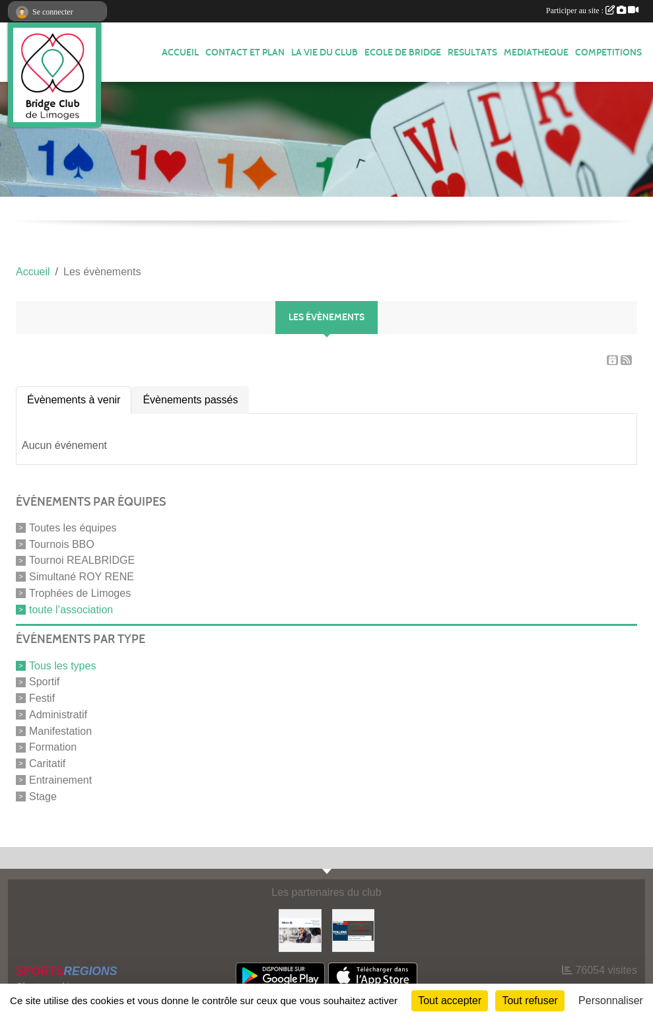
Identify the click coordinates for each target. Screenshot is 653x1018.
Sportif (44, 681)
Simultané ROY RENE (81, 576)
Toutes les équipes (73, 527)
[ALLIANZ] (300, 929)
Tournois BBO (61, 543)
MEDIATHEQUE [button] (536, 52)
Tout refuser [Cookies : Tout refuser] (529, 1000)
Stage (43, 795)
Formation (53, 747)
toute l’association (71, 609)
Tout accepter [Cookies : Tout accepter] (449, 1000)
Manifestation (60, 730)
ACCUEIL (180, 52)
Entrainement (60, 780)
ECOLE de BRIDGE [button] (402, 52)
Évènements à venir (73, 399)
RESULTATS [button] (472, 52)
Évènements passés (190, 399)
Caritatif (47, 763)
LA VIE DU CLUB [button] (324, 52)
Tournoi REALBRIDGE (82, 560)
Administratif (58, 714)
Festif (42, 698)
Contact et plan (245, 52)
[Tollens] (353, 929)
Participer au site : (592, 10)
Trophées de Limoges (80, 593)
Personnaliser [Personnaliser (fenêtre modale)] (610, 1000)
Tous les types (62, 665)
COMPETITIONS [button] (608, 52)
